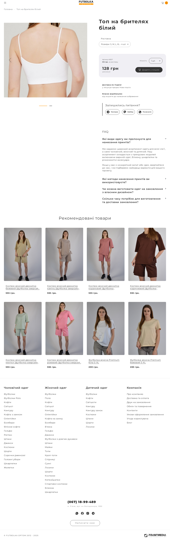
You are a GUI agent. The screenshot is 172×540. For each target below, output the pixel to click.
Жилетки (9, 467)
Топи (47, 451)
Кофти (7, 402)
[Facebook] (82, 513)
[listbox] (115, 44)
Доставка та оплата (138, 398)
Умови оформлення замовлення (145, 414)
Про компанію (135, 394)
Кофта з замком (13, 414)
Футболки (9, 394)
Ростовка (106, 39)
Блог (129, 422)
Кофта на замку (54, 418)
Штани (8, 439)
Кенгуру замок (94, 410)
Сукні (48, 463)
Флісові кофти (12, 427)
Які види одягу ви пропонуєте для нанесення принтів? (126, 141)
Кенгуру (8, 410)
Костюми (9, 447)
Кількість (143, 61)
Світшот (8, 406)
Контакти (132, 410)
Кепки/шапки (52, 480)
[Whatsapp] (77, 513)
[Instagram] (87, 513)
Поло (48, 398)
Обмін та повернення (139, 406)
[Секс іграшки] (8, 9)
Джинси (8, 443)
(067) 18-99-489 (82, 502)
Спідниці (50, 459)
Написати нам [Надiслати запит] (85, 523)
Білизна (49, 488)
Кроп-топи (51, 455)
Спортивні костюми (56, 484)
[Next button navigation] (81, 60)
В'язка (48, 427)
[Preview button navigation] (10, 60)
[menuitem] (23, 394)
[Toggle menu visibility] (5, 3)
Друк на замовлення (138, 402)
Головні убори (12, 459)
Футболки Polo (12, 398)
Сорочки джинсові (14, 455)
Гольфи (8, 431)
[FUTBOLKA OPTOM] (86, 3)
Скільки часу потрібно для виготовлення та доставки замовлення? (131, 200)
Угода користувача (137, 418)
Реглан (8, 435)
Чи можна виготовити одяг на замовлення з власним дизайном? (132, 190)
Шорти (8, 451)
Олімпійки (10, 418)
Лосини (49, 467)
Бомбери (9, 422)
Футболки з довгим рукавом (61, 439)
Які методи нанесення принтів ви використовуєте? (126, 181)
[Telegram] (93, 513)
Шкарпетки (10, 463)
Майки (48, 447)
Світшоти (91, 402)
